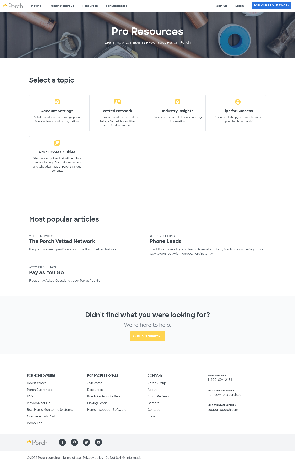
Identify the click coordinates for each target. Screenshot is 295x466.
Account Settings (163, 236)
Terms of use (72, 458)
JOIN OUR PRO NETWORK (271, 5)
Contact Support (147, 336)
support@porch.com (223, 410)
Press (151, 416)
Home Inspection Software (106, 410)
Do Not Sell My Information (124, 458)
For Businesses (116, 6)
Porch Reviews (158, 396)
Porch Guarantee (40, 390)
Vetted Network (41, 236)
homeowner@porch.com (226, 395)
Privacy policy (93, 458)
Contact (154, 410)
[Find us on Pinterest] (74, 442)
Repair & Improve (62, 6)
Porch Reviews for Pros (103, 396)
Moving (36, 6)
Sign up (221, 6)
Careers (153, 403)
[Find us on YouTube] (98, 442)
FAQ (30, 396)
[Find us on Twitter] (86, 442)
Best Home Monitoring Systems (50, 410)
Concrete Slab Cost (41, 416)
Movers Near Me (38, 403)
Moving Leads (97, 403)
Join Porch (94, 383)
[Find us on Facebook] (62, 442)
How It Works (36, 383)
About (152, 390)
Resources (90, 6)
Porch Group (157, 383)
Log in (239, 6)
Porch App (35, 423)
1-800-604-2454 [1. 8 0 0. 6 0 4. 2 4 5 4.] (220, 380)
